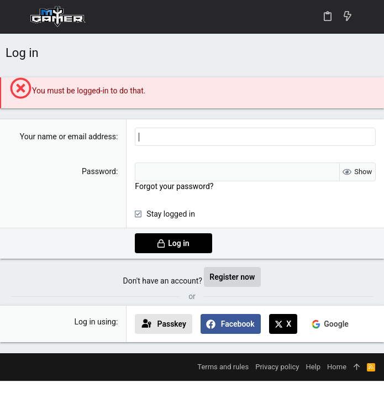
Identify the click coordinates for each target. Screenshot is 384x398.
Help (313, 367)
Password (99, 171)
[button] (17, 17)
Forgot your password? (174, 186)
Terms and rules (223, 367)
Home (336, 367)
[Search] (367, 17)
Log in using (95, 321)
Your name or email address (68, 136)
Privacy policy (277, 367)
